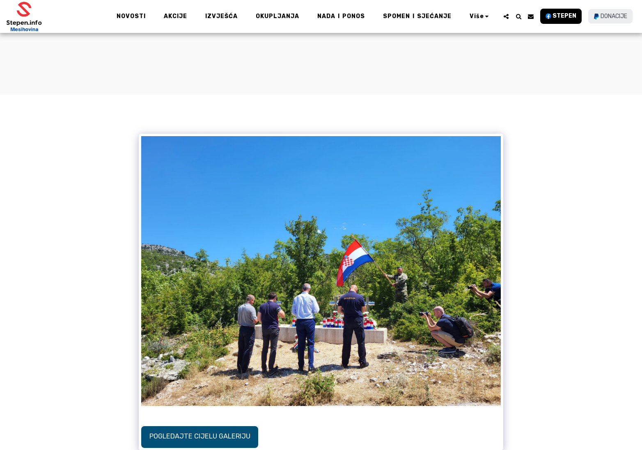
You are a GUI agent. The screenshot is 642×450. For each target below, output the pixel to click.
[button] (506, 16)
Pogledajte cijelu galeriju (199, 436)
